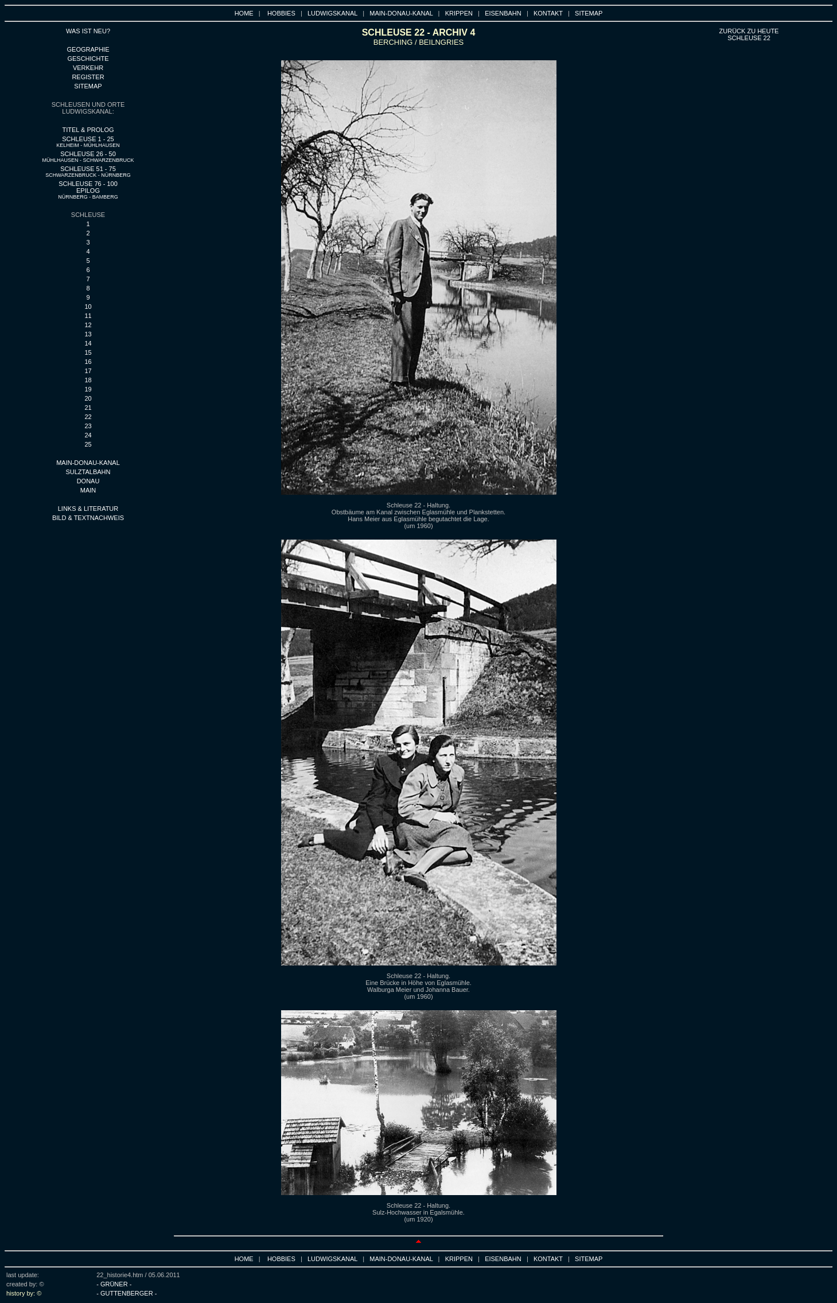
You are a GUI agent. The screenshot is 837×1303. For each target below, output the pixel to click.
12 (87, 324)
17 (87, 370)
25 (87, 444)
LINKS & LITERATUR (88, 508)
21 (87, 407)
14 (87, 343)
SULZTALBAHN (87, 471)
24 (87, 435)
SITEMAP (588, 13)
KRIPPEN (459, 13)
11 (87, 315)
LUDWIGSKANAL (332, 13)
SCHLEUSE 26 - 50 (88, 156)
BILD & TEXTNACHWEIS (88, 517)
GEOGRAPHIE (88, 49)
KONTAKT (548, 13)
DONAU (88, 481)
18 (87, 380)
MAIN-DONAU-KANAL (401, 13)
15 (87, 352)
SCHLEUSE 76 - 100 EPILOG (88, 190)
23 (87, 425)
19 (87, 389)
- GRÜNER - (113, 1284)
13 (87, 334)
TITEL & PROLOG (88, 129)
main (88, 490)
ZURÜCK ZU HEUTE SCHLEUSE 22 (749, 34)
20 (87, 398)
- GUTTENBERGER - (126, 1293)
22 (87, 416)
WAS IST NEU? (88, 31)
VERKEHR (88, 67)
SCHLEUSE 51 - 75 (88, 171)
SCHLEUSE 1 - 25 (88, 141)
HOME (244, 13)
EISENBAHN (503, 13)
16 (87, 361)
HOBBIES (281, 13)
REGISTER (88, 76)
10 (87, 306)
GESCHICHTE (87, 58)
